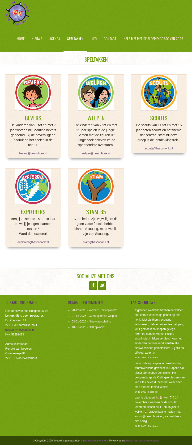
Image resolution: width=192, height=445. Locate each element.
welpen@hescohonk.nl (96, 153)
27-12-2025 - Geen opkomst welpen (94, 316)
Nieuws (37, 38)
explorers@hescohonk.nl (33, 242)
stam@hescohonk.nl (96, 242)
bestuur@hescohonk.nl (19, 329)
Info (93, 38)
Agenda (54, 38)
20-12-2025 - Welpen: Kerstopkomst (94, 310)
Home (21, 38)
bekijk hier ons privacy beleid (142, 440)
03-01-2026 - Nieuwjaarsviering (91, 321)
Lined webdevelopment (94, 440)
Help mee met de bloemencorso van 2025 (153, 38)
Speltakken (75, 38)
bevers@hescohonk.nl (33, 153)
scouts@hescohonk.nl (159, 148)
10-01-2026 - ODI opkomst (88, 327)
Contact (110, 38)
